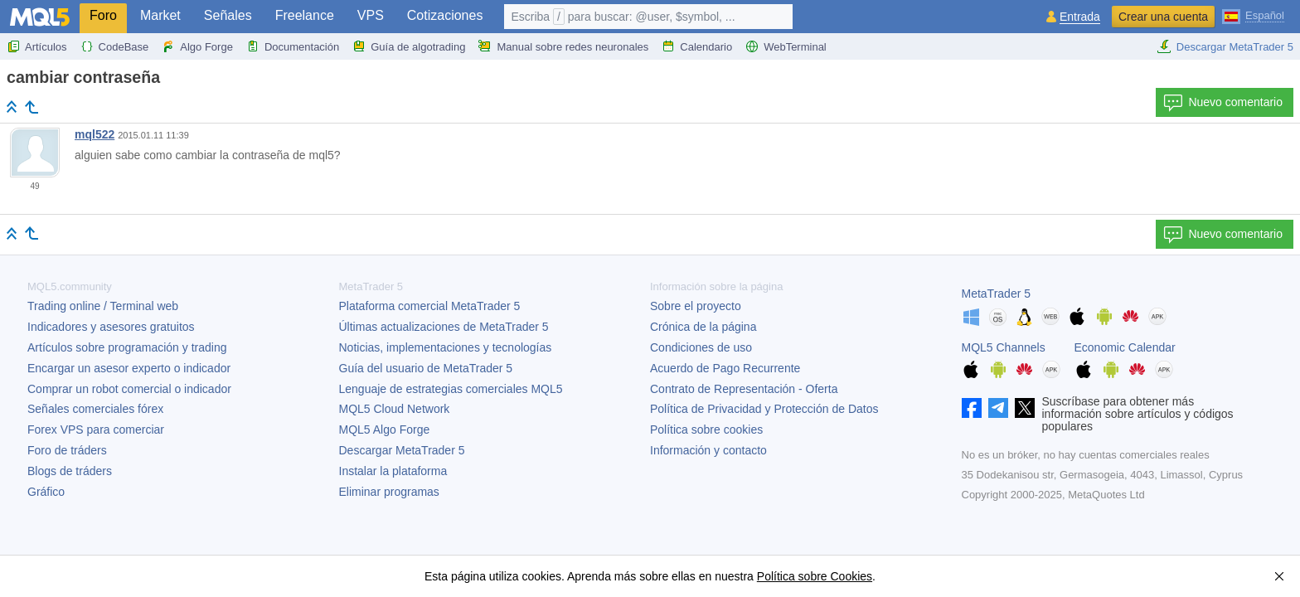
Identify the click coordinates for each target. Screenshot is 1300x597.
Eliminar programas (389, 491)
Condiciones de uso (701, 347)
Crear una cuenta (1163, 16)
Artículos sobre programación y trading (126, 347)
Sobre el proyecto (695, 306)
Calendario (697, 46)
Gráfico (46, 491)
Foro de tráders (67, 450)
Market (160, 15)
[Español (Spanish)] (1253, 15)
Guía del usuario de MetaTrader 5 (426, 368)
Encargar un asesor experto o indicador (128, 368)
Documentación (292, 46)
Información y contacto (708, 450)
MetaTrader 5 (996, 293)
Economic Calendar (1125, 347)
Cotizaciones (445, 15)
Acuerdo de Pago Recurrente (725, 368)
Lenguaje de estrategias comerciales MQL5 (451, 389)
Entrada (1080, 17)
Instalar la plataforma (393, 471)
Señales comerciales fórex (95, 408)
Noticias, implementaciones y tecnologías (445, 347)
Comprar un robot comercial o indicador (129, 389)
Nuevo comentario (1223, 103)
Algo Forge (197, 46)
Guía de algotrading (408, 46)
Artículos (37, 46)
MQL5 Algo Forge (384, 429)
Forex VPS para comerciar (95, 429)
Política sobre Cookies (814, 576)
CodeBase (114, 46)
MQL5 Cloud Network (394, 408)
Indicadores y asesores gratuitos (111, 326)
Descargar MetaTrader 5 (1225, 46)
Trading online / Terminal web (102, 306)
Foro (103, 15)
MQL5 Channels (1003, 347)
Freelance (304, 15)
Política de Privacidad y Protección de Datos (764, 408)
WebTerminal (786, 46)
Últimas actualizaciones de (444, 326)
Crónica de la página (703, 326)
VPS (370, 15)
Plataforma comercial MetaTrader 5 (430, 306)
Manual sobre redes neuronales (563, 46)
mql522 (94, 134)
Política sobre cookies (706, 429)
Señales (228, 15)
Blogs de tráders (69, 471)
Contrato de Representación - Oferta (743, 389)
